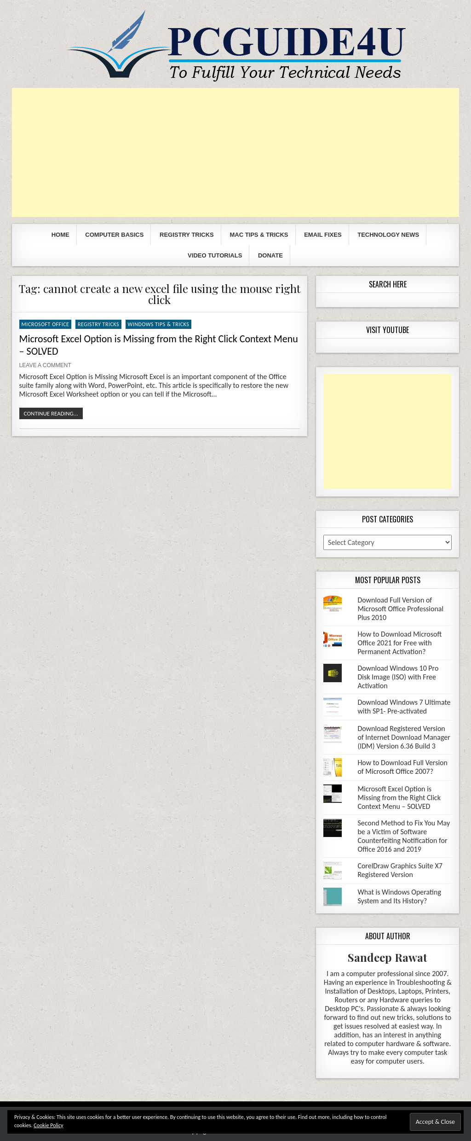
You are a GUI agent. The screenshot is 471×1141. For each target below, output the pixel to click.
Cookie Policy (48, 1125)
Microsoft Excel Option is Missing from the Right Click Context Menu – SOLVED (399, 797)
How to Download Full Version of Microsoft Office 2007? (402, 767)
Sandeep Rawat (387, 957)
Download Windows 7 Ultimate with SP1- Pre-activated (403, 706)
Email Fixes (322, 234)
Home (60, 234)
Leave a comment (45, 365)
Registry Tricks (187, 234)
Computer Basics (114, 234)
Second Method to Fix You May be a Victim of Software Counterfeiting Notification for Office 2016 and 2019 (403, 836)
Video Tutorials (215, 255)
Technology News (388, 234)
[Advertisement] (236, 152)
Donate (270, 255)
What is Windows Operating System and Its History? (399, 896)
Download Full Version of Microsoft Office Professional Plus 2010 (400, 609)
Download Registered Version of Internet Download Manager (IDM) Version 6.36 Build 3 (403, 737)
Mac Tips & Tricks (259, 234)
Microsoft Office (45, 324)
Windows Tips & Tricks (159, 324)
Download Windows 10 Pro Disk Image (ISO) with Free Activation (397, 677)
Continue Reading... (51, 413)
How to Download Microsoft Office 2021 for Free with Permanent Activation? (399, 643)
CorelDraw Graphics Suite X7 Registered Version (399, 870)
